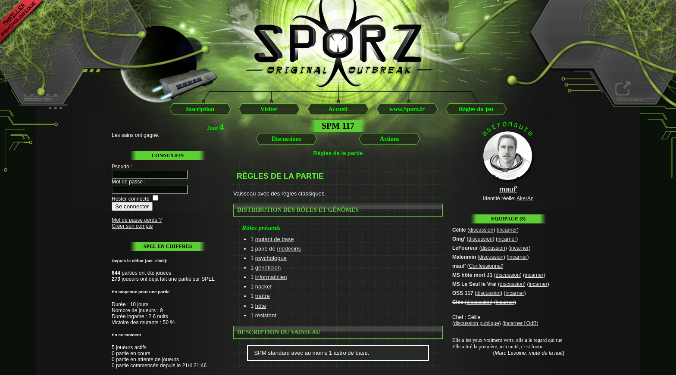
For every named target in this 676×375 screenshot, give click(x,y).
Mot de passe (127, 182)
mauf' (459, 266)
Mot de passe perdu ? (137, 220)
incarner (507, 230)
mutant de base (274, 239)
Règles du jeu (476, 109)
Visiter (269, 109)
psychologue (271, 258)
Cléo (457, 302)
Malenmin (464, 257)
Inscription (200, 109)
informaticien (271, 277)
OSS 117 (462, 293)
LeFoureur (465, 248)
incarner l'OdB (520, 323)
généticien (268, 267)
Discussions (286, 139)
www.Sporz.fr (407, 109)
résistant (265, 315)
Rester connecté (130, 199)
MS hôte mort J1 (472, 275)
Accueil (338, 109)
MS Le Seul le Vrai (474, 284)
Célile (459, 230)
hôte (260, 306)
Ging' (458, 239)
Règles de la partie (338, 153)
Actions (389, 139)
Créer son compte (132, 226)
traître (262, 296)
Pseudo (120, 167)
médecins (289, 248)
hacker (263, 286)
